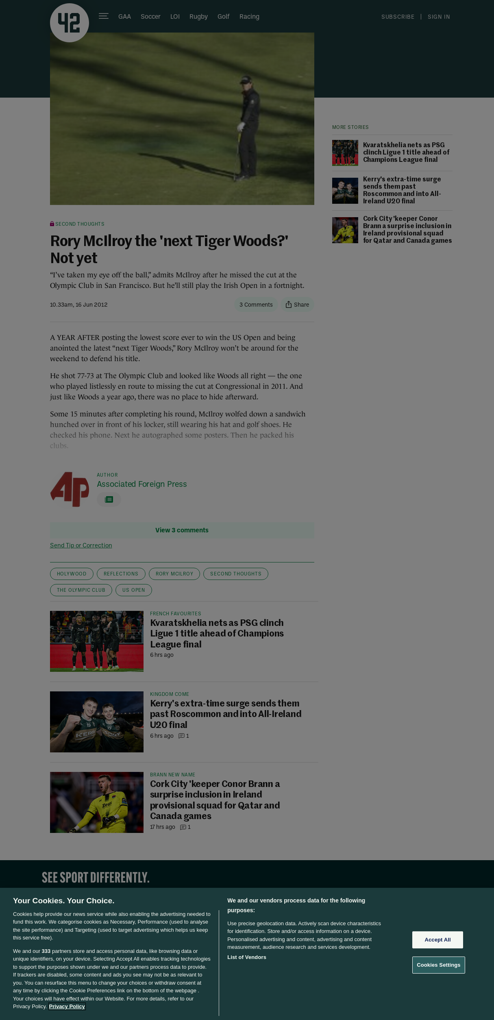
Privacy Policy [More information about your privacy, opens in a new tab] (67, 1006)
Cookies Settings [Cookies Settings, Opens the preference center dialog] (439, 965)
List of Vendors (246, 957)
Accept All (437, 940)
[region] (247, 954)
